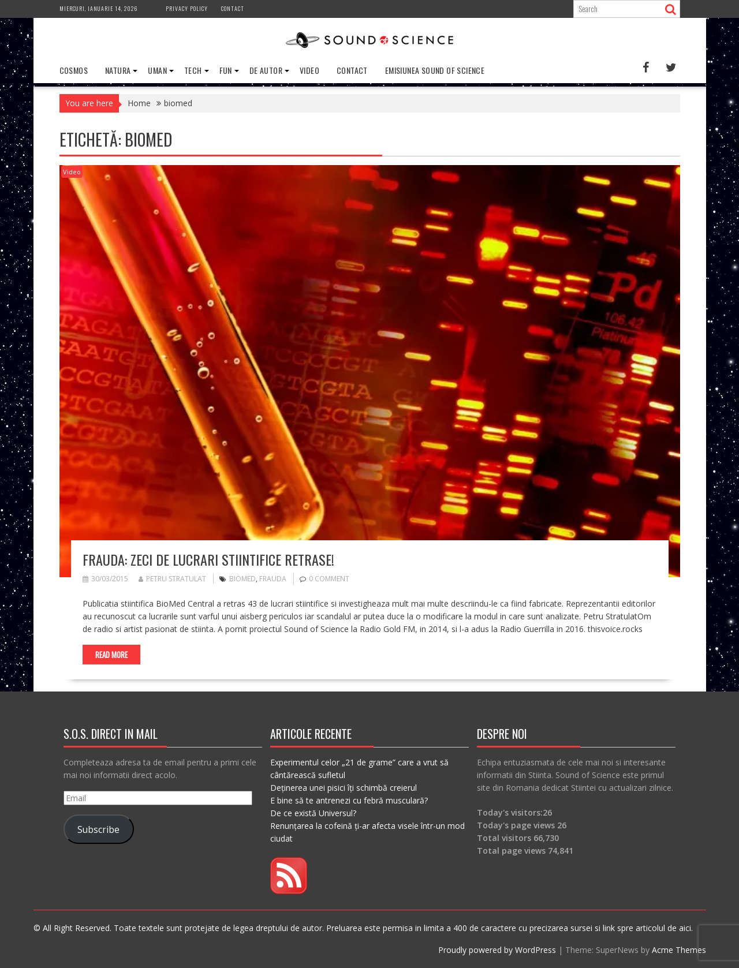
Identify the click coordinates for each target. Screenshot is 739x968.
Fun (225, 70)
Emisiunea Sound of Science (434, 70)
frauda (272, 579)
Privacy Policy (187, 8)
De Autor (265, 70)
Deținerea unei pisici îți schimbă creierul (343, 787)
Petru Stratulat (172, 579)
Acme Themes (679, 949)
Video (309, 70)
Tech (193, 70)
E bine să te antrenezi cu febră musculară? (349, 800)
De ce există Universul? (313, 813)
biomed (242, 579)
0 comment (329, 579)
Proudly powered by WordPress (497, 949)
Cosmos (73, 70)
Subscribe (98, 829)
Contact (232, 8)
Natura (117, 70)
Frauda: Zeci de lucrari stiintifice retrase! (208, 559)
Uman (157, 70)
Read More (111, 654)
